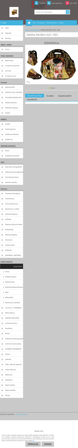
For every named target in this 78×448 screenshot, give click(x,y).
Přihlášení (42, 3)
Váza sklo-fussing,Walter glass (13, 167)
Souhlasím (47, 444)
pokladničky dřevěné (12, 155)
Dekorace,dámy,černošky (13, 224)
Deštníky (8, 219)
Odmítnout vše (33, 444)
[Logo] (14, 12)
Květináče (8, 250)
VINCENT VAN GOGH (12, 318)
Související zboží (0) (64, 95)
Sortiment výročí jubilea (13, 344)
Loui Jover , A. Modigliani (13, 307)
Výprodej (8, 33)
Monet (7, 333)
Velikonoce (8, 374)
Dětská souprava (11, 102)
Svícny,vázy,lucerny (11, 204)
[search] (67, 12)
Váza (6, 292)
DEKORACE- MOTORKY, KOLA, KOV (13, 256)
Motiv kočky (9, 60)
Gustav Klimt (17, 266)
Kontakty (61, 23)
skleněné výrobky (11, 182)
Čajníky (7, 113)
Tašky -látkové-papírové (13, 364)
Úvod (27, 30)
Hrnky (7, 49)
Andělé (7, 124)
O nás (34, 23)
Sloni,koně (8, 240)
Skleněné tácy (10, 282)
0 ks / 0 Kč (73, 3)
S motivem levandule (12, 65)
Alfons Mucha (10, 313)
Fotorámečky (9, 198)
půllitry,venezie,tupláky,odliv (14, 172)
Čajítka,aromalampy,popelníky (14, 338)
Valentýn (8, 359)
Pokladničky (9, 229)
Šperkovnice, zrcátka (12, 209)
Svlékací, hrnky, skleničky (13, 92)
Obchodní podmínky (51, 23)
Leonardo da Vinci (11, 323)
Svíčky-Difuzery (10, 369)
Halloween (8, 380)
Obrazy (7, 395)
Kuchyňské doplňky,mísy (13, 97)
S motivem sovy (10, 76)
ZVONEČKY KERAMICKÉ (13, 349)
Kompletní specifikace (34, 95)
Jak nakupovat (41, 23)
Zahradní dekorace (11, 214)
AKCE (7, 28)
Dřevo (7, 150)
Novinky (8, 38)
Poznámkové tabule (12, 177)
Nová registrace (56, 3)
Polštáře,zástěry (10, 277)
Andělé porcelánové (11, 134)
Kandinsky (8, 328)
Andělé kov (9, 139)
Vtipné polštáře (10, 390)
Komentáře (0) (32, 99)
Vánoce (7, 354)
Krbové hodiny (10, 245)
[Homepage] (29, 22)
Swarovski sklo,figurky (12, 193)
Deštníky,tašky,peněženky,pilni (14, 287)
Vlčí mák (8, 71)
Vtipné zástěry (10, 385)
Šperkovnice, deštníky (12, 302)
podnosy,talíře (10, 87)
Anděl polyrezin (10, 129)
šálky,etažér (9, 297)
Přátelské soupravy (11, 107)
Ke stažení (50, 95)
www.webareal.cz (22, 414)
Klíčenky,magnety (11, 234)
